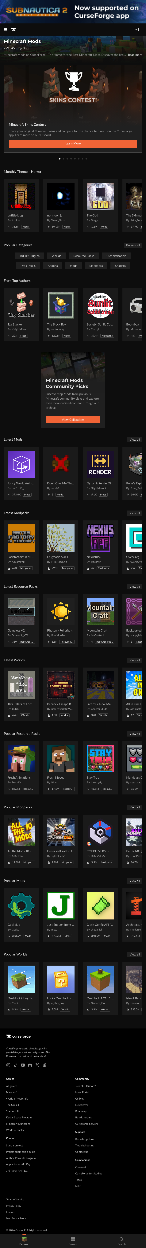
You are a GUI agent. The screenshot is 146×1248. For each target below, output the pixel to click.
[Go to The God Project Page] (100, 205)
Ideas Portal (82, 1092)
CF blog (79, 1098)
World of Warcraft (17, 1098)
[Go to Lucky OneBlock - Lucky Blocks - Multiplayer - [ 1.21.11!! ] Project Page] (60, 988)
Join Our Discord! (85, 1086)
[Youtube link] (23, 1065)
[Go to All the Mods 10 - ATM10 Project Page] (21, 841)
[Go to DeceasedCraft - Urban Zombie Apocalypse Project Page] (60, 841)
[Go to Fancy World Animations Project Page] (21, 473)
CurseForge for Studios (88, 1173)
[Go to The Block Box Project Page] (60, 314)
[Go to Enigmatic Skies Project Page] (60, 547)
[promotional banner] (73, 11)
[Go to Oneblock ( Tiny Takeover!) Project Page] (21, 988)
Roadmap (80, 1111)
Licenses (10, 1212)
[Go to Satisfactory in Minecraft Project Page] (21, 547)
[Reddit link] (44, 1065)
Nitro (78, 1186)
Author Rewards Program (21, 1158)
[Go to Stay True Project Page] (100, 767)
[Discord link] (30, 1065)
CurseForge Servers (86, 1124)
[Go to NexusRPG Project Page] (100, 547)
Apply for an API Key (18, 1164)
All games (11, 1086)
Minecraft (11, 1092)
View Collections (73, 419)
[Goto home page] (14, 29)
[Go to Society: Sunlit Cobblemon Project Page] (100, 314)
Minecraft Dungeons (18, 1124)
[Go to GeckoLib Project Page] (21, 915)
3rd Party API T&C (17, 1170)
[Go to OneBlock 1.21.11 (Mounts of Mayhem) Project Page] (100, 988)
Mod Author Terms (16, 1218)
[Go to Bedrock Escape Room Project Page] (60, 694)
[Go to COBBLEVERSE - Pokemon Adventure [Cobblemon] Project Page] (100, 841)
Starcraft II (12, 1111)
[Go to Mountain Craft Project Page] (100, 620)
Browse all (133, 245)
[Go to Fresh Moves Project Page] (60, 767)
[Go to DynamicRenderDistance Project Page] (100, 473)
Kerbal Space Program (19, 1117)
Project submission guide (20, 1152)
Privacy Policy (13, 1206)
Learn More (73, 143)
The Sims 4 (12, 1105)
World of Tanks (15, 1130)
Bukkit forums (83, 1117)
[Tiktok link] (15, 1065)
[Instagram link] (8, 1065)
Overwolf (80, 1167)
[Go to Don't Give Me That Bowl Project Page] (60, 473)
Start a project (14, 1145)
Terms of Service (15, 1199)
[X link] (37, 1065)
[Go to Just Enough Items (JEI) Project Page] (60, 915)
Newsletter (81, 1105)
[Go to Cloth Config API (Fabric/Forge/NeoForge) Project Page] (100, 915)
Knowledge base (84, 1139)
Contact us (81, 1152)
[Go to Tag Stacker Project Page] (21, 314)
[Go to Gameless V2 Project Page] (21, 620)
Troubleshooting (84, 1145)
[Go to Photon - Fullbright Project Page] (60, 620)
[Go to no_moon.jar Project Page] (60, 205)
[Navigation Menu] (6, 29)
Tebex (78, 1180)
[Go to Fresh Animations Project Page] (21, 767)
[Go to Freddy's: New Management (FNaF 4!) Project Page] (100, 694)
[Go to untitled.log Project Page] (21, 205)
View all (135, 439)
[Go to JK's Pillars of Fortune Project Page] (21, 694)
